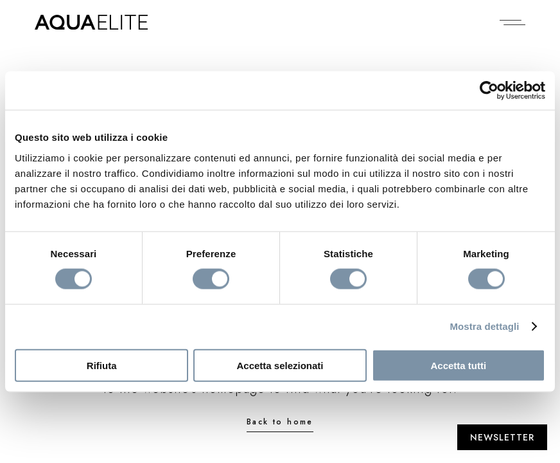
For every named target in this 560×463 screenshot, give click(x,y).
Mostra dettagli (484, 326)
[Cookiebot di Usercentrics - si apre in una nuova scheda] (489, 90)
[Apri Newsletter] (502, 437)
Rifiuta (102, 364)
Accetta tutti (458, 364)
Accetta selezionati (279, 364)
